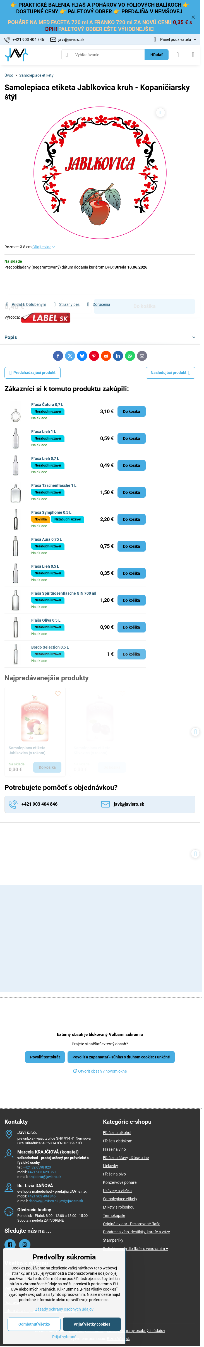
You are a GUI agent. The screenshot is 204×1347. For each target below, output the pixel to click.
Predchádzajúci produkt (32, 373)
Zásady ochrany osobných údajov (136, 1330)
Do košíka (144, 285)
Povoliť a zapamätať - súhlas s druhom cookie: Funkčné (121, 1057)
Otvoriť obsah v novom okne (100, 1071)
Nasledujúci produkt (171, 373)
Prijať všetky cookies (92, 1324)
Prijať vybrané (64, 1336)
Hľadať (156, 55)
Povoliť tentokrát (45, 1057)
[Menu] (193, 54)
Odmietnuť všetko (34, 1324)
